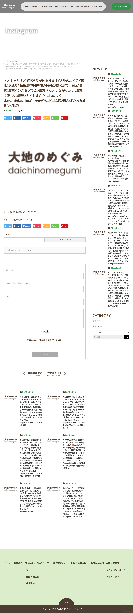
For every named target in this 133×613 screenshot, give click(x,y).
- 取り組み (30, 583)
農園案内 (35, 6)
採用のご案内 (97, 6)
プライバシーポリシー (117, 570)
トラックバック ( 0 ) (65, 239)
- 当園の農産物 (32, 576)
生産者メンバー (67, 6)
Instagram (19, 111)
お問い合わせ (121, 6)
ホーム (27, 6)
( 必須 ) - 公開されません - (17, 283)
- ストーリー (31, 570)
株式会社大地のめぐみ (63, 609)
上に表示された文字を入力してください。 (44, 340)
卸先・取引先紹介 (82, 6)
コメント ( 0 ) (24, 239)
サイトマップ (112, 576)
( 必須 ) (10, 270)
